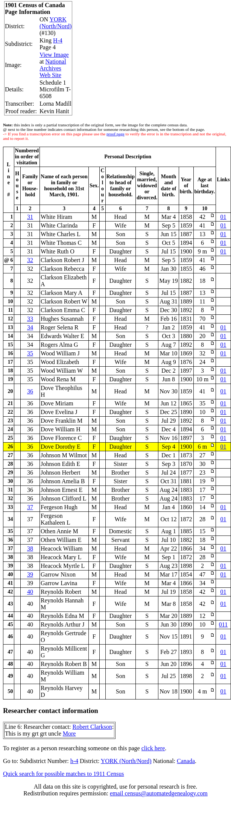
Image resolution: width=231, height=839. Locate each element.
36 (30, 391)
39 (30, 574)
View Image (54, 55)
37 (30, 507)
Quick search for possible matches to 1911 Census (63, 774)
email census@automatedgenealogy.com (159, 793)
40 (30, 592)
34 (30, 327)
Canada (186, 761)
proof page (115, 134)
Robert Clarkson (92, 727)
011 (223, 624)
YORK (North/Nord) (55, 22)
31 (30, 217)
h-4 (74, 761)
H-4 (57, 40)
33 (30, 319)
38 (30, 548)
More (69, 733)
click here (153, 748)
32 (30, 260)
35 (30, 353)
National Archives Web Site (53, 68)
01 (223, 217)
